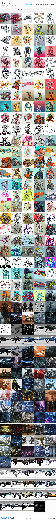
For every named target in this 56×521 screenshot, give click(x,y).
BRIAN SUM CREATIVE (29, 4)
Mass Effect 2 (40, 10)
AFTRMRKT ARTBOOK (39, 4)
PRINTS (46, 4)
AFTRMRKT (10, 10)
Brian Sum (7, 3)
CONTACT (52, 4)
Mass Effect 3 (31, 10)
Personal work (49, 10)
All (3, 10)
